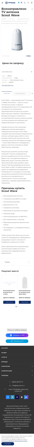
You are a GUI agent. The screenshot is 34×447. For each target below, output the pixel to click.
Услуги (4, 357)
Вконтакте (8, 397)
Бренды (4, 361)
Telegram (12, 397)
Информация (6, 371)
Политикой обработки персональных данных (14, 441)
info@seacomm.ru (18, 385)
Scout (5, 102)
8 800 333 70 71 (17, 382)
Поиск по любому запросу (17, 330)
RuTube (17, 397)
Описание (7, 93)
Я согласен (8, 443)
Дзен (22, 397)
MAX (26, 397)
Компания (5, 366)
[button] (16, 306)
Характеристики (20, 93)
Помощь (4, 375)
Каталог (4, 348)
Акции (4, 352)
